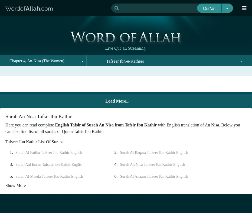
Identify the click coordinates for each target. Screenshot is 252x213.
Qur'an (209, 8)
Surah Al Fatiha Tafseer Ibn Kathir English (48, 152)
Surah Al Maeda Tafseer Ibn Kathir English (49, 176)
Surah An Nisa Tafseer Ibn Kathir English (152, 164)
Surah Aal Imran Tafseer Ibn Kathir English (49, 164)
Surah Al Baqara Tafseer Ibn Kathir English (154, 152)
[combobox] (43, 60)
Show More (15, 185)
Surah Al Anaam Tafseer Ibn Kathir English (154, 176)
